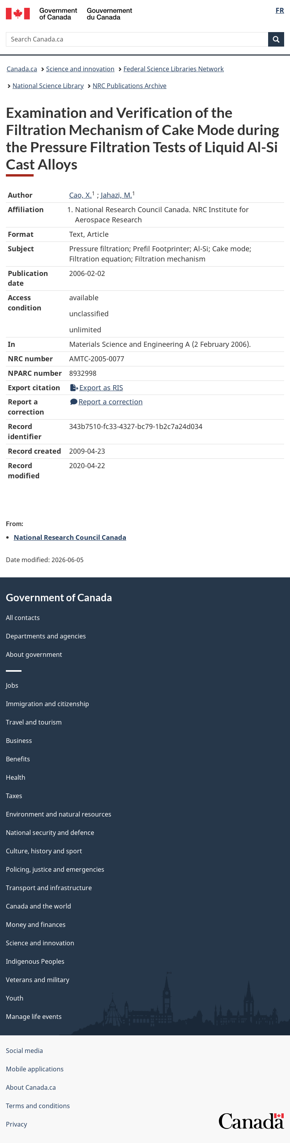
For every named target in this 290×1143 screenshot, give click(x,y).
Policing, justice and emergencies (55, 869)
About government (34, 654)
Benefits (18, 759)
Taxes (14, 795)
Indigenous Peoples (35, 961)
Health (15, 777)
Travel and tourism (34, 722)
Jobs (12, 685)
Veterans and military (37, 979)
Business (19, 740)
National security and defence (50, 832)
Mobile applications (35, 1069)
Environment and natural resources (58, 814)
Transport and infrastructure (49, 887)
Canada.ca (22, 69)
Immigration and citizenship (47, 704)
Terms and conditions (38, 1106)
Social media (24, 1050)
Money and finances (36, 924)
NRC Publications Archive (129, 85)
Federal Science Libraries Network (174, 69)
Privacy (16, 1124)
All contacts (23, 617)
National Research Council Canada (70, 537)
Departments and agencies (46, 636)
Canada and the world (38, 906)
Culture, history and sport (44, 851)
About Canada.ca (31, 1087)
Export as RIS (96, 387)
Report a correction (106, 401)
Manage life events (34, 1016)
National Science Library (48, 85)
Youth (14, 998)
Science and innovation (80, 69)
